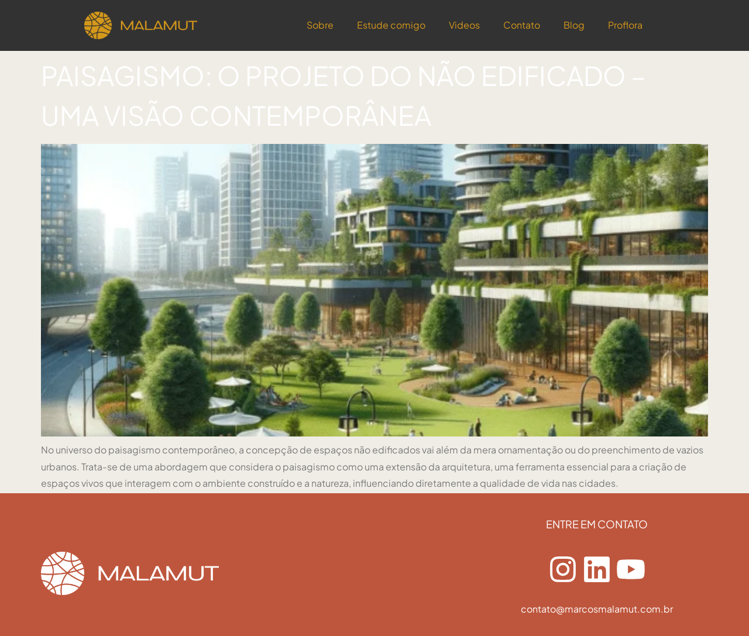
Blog (574, 25)
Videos (464, 25)
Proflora (625, 25)
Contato (521, 25)
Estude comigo (391, 25)
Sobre (320, 25)
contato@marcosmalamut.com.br (597, 609)
